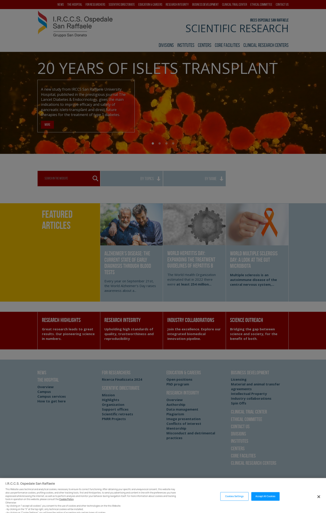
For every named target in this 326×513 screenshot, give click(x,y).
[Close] (319, 501)
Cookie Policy (66, 504)
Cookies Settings (234, 501)
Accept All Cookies (266, 501)
